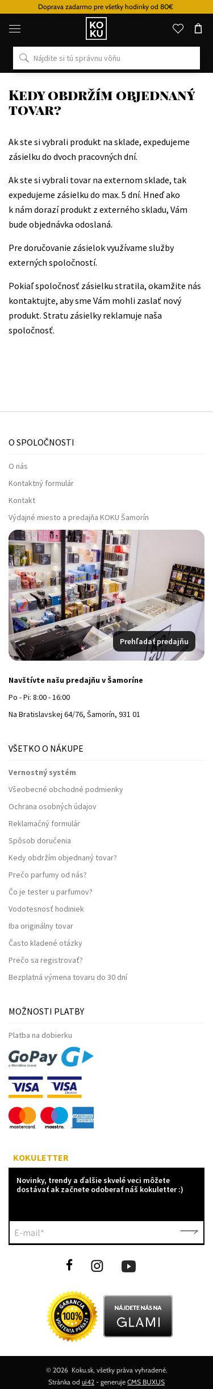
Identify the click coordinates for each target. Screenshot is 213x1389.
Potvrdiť (189, 1232)
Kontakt (22, 500)
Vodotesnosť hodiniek (46, 909)
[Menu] (15, 28)
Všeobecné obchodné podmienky (66, 789)
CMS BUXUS (146, 1382)
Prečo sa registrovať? (46, 960)
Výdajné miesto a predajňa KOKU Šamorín (79, 517)
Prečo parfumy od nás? (48, 874)
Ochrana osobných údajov (53, 806)
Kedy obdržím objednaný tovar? (63, 857)
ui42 (88, 1382)
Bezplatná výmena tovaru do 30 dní (68, 977)
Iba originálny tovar (41, 926)
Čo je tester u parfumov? (51, 892)
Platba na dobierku (40, 1035)
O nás (18, 466)
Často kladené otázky (45, 943)
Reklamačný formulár (44, 823)
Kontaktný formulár (41, 483)
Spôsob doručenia (40, 840)
